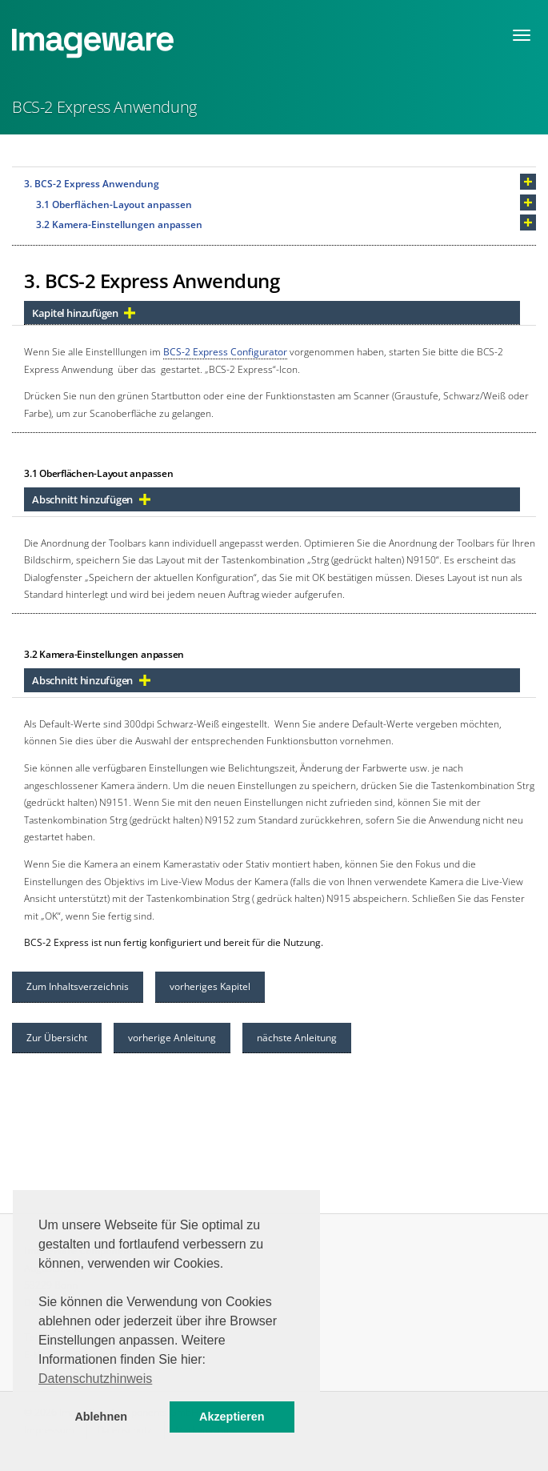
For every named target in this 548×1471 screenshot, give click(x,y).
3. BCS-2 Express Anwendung (91, 183)
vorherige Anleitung (172, 1037)
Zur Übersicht (56, 1037)
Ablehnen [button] (100, 1416)
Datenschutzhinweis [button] (95, 1378)
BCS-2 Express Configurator (225, 352)
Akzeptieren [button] (232, 1416)
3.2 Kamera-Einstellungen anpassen (119, 224)
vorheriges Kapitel (210, 986)
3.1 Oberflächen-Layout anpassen (114, 204)
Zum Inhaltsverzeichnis (77, 986)
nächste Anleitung (297, 1037)
